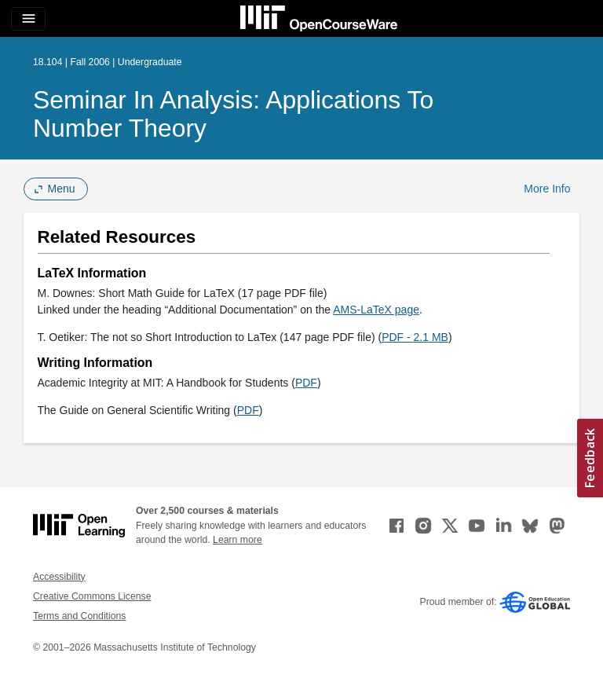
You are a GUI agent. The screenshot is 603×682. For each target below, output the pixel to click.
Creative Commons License (92, 596)
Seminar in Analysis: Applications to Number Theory (233, 114)
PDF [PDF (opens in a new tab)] (306, 382)
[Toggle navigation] (28, 19)
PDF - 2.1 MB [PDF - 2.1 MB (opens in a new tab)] (415, 337)
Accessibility (59, 576)
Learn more (237, 539)
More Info (547, 188)
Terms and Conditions (79, 616)
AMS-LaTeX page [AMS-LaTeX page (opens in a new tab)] (376, 309)
